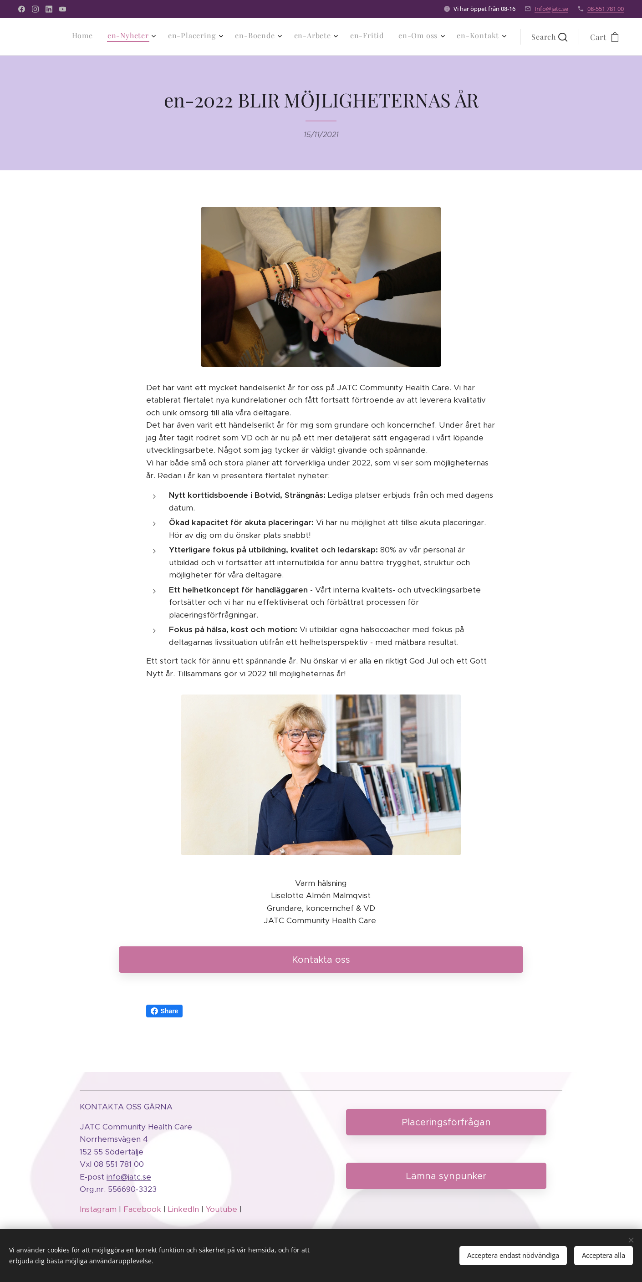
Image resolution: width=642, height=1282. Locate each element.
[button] (549, 37)
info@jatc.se (129, 1176)
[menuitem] (377, 37)
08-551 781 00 (605, 9)
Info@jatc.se (551, 9)
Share (164, 1011)
